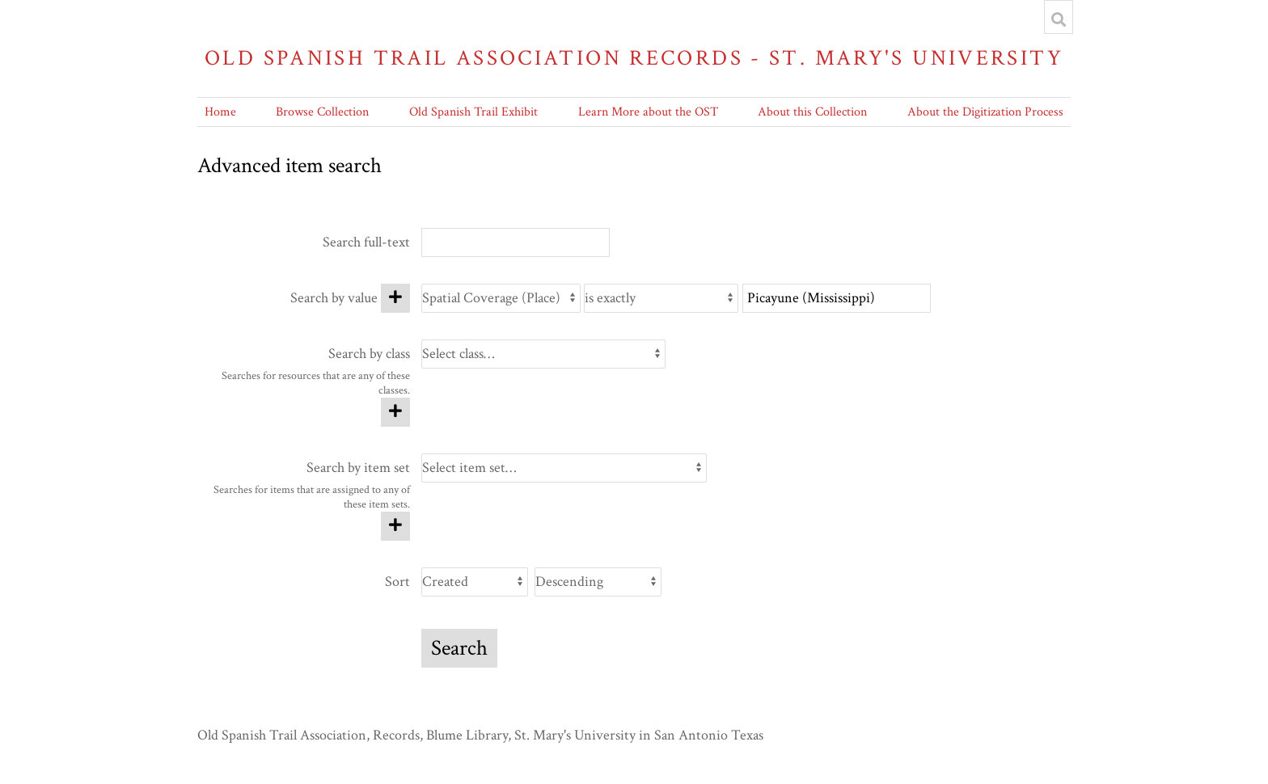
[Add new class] (395, 412)
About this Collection (812, 111)
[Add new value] (395, 298)
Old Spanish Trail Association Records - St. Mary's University (634, 58)
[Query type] (661, 298)
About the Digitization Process (985, 111)
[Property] (501, 298)
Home (220, 111)
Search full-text (366, 242)
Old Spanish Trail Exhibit (473, 111)
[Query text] (836, 298)
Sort (397, 581)
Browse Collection (322, 111)
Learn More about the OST (648, 111)
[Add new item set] (395, 526)
